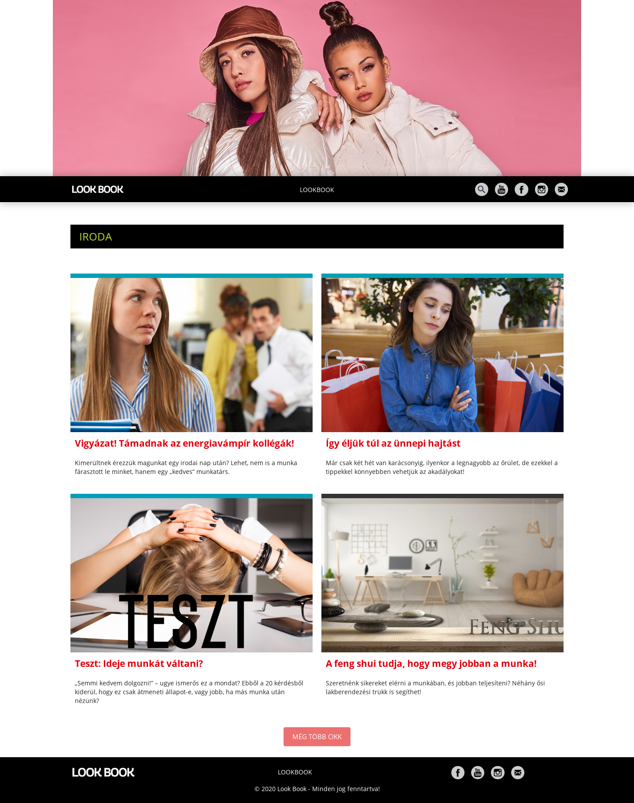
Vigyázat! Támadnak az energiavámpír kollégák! (184, 443)
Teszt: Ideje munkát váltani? (139, 663)
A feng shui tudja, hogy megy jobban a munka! (431, 663)
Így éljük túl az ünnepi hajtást (393, 443)
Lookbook (317, 189)
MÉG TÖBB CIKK (317, 736)
